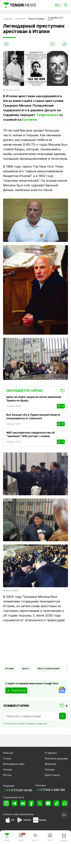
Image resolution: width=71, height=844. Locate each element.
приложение (27, 814)
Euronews (29, 119)
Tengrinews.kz (47, 115)
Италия (9, 668)
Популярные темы (13, 763)
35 (61, 423)
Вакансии (50, 763)
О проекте (51, 752)
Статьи (7, 758)
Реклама (50, 769)
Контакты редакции (56, 758)
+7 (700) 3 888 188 (52, 789)
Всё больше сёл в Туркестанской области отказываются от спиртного (33, 416)
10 (61, 406)
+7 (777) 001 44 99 (19, 790)
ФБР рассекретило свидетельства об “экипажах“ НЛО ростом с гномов (30, 434)
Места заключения (48, 668)
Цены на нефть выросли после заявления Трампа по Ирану (33, 398)
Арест (25, 668)
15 (61, 441)
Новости (8, 752)
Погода (7, 774)
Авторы (7, 769)
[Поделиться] (64, 44)
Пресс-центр (52, 774)
